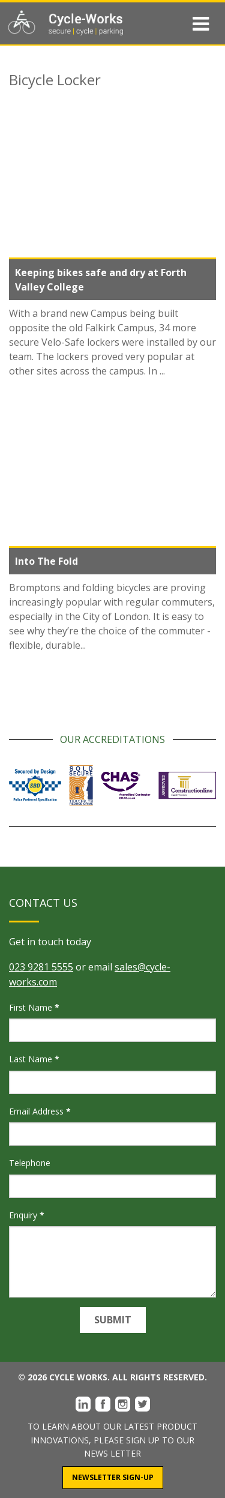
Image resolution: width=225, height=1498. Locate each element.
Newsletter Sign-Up (113, 1477)
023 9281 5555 (41, 966)
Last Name (34, 1059)
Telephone (29, 1163)
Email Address (40, 1111)
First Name (34, 1007)
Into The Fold (46, 561)
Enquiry (26, 1215)
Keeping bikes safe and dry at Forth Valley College (101, 279)
